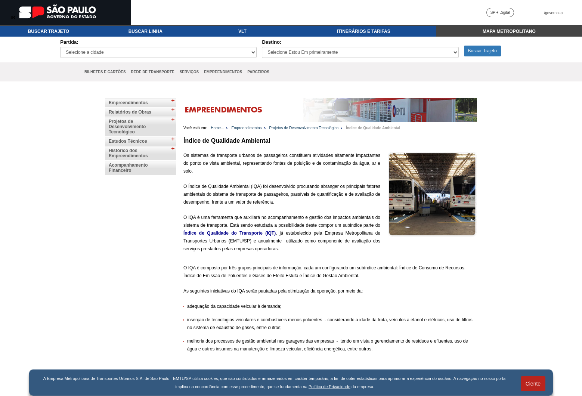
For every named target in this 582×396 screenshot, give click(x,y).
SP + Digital (500, 12)
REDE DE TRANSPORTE (152, 72)
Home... (217, 128)
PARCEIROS (258, 72)
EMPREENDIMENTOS (223, 72)
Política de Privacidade (329, 386)
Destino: (271, 42)
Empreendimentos (128, 102)
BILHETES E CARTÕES (105, 72)
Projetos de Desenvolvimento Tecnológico (127, 126)
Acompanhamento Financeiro (128, 168)
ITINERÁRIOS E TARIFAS (363, 31)
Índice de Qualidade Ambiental (373, 128)
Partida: (69, 42)
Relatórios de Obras (130, 112)
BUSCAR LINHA (145, 31)
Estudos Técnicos (128, 141)
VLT (242, 31)
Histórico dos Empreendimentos (128, 153)
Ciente (533, 384)
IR (13, 17)
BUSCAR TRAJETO (48, 31)
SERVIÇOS (189, 72)
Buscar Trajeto (482, 50)
